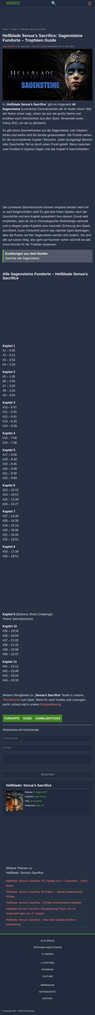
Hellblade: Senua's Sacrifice (29, 785)
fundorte (12, 718)
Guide (27, 718)
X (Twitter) (47, 963)
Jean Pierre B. (9, 46)
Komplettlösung (50, 704)
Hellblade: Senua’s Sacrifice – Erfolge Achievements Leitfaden (44, 902)
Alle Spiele (47, 940)
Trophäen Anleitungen (47, 947)
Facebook (47, 969)
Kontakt (47, 998)
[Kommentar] (47, 759)
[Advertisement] (47, 18)
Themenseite (11, 700)
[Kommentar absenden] (47, 774)
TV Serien (47, 954)
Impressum (47, 985)
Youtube (47, 976)
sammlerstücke (48, 718)
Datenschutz (47, 991)
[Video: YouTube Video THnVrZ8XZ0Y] (47, 309)
